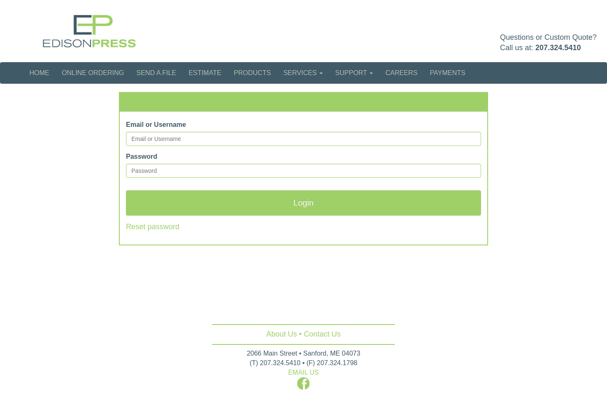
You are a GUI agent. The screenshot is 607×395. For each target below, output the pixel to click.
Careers (401, 72)
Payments (448, 72)
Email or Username (156, 124)
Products (252, 72)
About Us (281, 334)
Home (39, 72)
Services (303, 72)
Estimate (205, 72)
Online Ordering (93, 72)
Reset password (152, 227)
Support (354, 72)
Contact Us (322, 334)
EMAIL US (303, 372)
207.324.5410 (558, 48)
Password (141, 156)
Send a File (156, 72)
